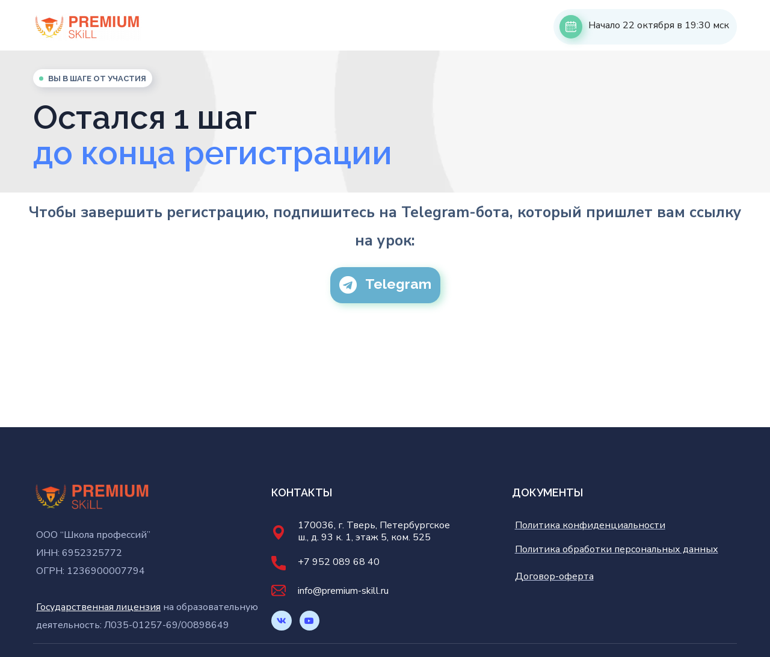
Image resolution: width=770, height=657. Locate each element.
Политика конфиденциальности (590, 525)
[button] (385, 285)
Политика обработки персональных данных (616, 549)
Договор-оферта (554, 576)
